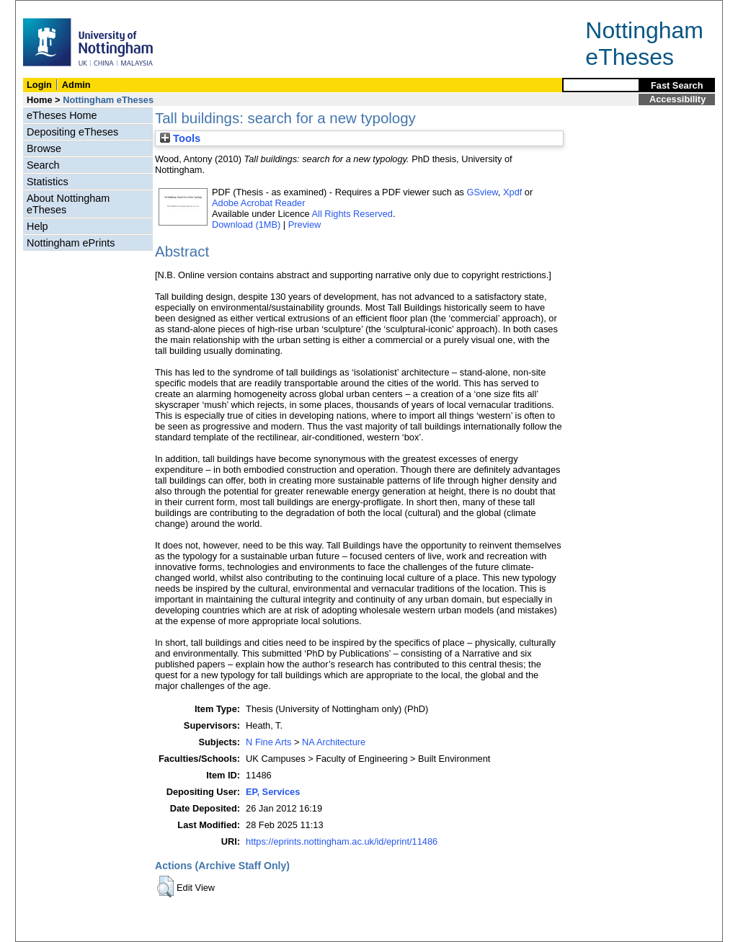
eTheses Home (62, 115)
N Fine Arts (268, 742)
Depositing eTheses (72, 132)
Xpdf (512, 192)
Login (39, 84)
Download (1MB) (246, 224)
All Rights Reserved (352, 213)
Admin (76, 84)
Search (43, 165)
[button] (165, 886)
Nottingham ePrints (71, 243)
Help (37, 226)
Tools (180, 138)
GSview (481, 192)
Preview (304, 224)
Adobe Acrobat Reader (258, 202)
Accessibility (677, 99)
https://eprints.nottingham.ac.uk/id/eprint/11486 (341, 841)
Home (40, 99)
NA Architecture (333, 742)
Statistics (47, 181)
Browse (44, 148)
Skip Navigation (47, 8)
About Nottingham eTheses (68, 203)
